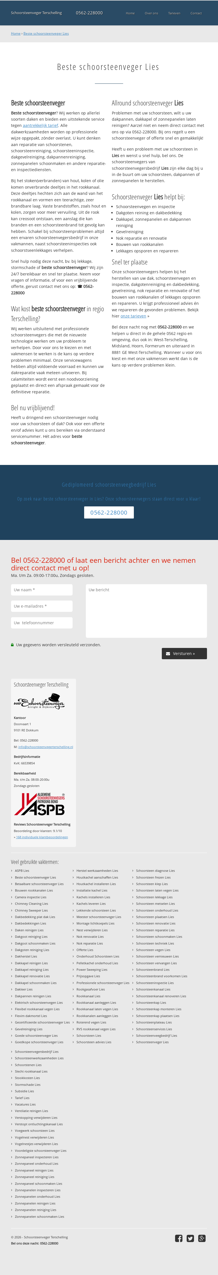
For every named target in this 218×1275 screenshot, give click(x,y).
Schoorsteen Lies (89, 1035)
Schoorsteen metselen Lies (155, 903)
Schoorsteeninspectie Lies (155, 983)
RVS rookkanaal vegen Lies (96, 1029)
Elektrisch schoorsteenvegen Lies (39, 1002)
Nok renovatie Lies (90, 936)
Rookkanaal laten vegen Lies (97, 1009)
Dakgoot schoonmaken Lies (35, 943)
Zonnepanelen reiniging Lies (35, 1210)
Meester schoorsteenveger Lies (99, 917)
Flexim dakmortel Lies (31, 1016)
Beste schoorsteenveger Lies (46, 33)
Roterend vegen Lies (91, 1022)
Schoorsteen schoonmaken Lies (159, 936)
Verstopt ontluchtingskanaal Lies (39, 1124)
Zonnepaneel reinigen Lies (34, 1170)
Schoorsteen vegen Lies (153, 950)
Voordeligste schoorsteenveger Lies (40, 1150)
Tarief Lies (22, 1098)
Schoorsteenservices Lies (154, 1029)
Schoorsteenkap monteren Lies (158, 1009)
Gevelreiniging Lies (28, 1029)
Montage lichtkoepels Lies (95, 923)
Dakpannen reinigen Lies (33, 996)
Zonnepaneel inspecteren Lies (36, 1157)
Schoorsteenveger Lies (152, 1042)
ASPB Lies (22, 870)
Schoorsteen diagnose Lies (155, 870)
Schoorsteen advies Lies (94, 1042)
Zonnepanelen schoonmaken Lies (39, 1216)
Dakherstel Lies (26, 956)
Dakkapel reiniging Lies (32, 969)
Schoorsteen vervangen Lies (156, 963)
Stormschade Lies (27, 1084)
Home (16, 33)
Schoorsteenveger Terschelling (36, 12)
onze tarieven (133, 316)
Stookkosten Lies (27, 1078)
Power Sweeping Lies (92, 969)
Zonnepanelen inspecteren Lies (37, 1190)
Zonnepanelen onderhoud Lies (37, 1196)
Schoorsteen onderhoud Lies (157, 910)
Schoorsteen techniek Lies (155, 943)
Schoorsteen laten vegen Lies (157, 890)
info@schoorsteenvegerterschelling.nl (45, 747)
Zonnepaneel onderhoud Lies (36, 1163)
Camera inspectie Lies (30, 897)
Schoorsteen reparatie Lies (155, 930)
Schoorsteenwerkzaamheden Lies (39, 1058)
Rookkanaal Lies (88, 996)
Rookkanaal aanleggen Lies (96, 1002)
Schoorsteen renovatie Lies (155, 923)
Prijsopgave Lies (88, 976)
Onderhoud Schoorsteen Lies (98, 956)
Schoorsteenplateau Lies (154, 1022)
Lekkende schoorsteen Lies (96, 910)
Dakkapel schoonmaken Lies (35, 983)
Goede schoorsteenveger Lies (36, 1035)
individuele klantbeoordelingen (42, 837)
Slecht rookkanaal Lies (31, 1071)
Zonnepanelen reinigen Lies (35, 1203)
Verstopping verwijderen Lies (36, 1117)
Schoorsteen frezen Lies (153, 877)
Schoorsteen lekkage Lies (154, 897)
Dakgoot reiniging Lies (31, 936)
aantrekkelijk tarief (40, 125)
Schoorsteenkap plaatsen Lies (157, 1016)
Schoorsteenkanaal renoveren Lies (161, 996)
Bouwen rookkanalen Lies (34, 890)
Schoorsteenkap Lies (151, 1002)
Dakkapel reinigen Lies (31, 963)
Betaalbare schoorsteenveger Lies (39, 884)
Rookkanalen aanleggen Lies (97, 1016)
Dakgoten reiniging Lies (32, 950)
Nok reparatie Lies (90, 943)
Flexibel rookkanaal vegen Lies (37, 1009)
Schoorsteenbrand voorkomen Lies (161, 976)
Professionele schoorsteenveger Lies (103, 983)
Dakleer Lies (23, 989)
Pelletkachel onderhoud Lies (97, 963)
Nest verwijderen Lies (92, 930)
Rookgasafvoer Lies (91, 989)
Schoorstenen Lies (28, 1065)
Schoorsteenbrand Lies (152, 969)
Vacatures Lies (25, 1104)
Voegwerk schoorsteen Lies (34, 1130)
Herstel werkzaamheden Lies (97, 870)
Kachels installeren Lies (93, 897)
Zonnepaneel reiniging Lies (34, 1177)
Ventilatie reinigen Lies (31, 1111)
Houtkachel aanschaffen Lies (97, 877)
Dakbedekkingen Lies (30, 923)
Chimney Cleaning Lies (31, 903)
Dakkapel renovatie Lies (32, 976)
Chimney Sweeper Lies (31, 910)
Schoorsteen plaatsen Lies (155, 917)
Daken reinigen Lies (29, 930)
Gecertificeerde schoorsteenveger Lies (42, 1022)
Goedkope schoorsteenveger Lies (39, 1042)
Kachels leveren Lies (91, 903)
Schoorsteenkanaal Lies (153, 989)
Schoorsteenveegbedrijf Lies (156, 1035)
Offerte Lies (85, 950)
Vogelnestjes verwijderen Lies (36, 1144)
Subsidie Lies (24, 1091)
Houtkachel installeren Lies (96, 884)
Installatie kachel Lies (92, 890)
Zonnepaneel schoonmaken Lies (38, 1183)
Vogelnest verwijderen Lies (34, 1137)
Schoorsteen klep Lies (152, 884)
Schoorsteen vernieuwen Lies (157, 956)
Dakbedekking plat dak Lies (35, 917)
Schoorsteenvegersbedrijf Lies (36, 1051)
